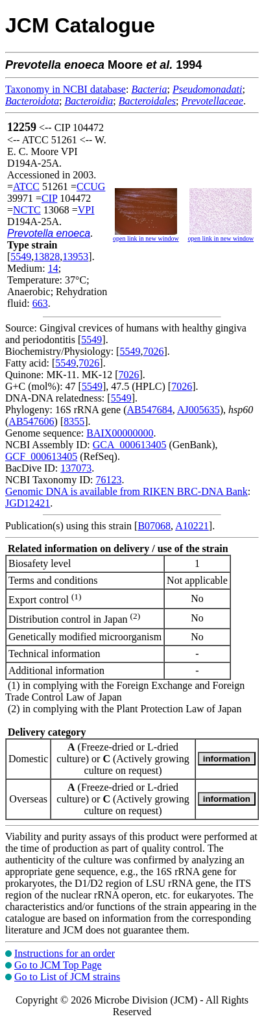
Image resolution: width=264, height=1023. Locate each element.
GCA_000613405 (130, 444)
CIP (49, 198)
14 (53, 268)
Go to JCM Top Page (58, 964)
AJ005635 (198, 409)
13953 (75, 256)
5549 (20, 256)
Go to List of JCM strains (67, 976)
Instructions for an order (64, 953)
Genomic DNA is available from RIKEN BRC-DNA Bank (126, 491)
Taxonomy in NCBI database (65, 89)
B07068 (154, 525)
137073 (75, 468)
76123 (108, 479)
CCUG (91, 186)
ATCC (26, 186)
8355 (74, 421)
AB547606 (31, 421)
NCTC (27, 209)
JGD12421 (27, 503)
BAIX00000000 (119, 433)
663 (40, 303)
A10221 (192, 525)
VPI (86, 209)
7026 (153, 351)
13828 (47, 256)
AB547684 (150, 409)
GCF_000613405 (41, 456)
